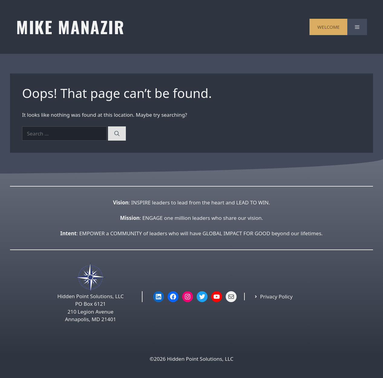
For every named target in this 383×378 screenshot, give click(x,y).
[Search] (117, 133)
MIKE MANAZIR (70, 26)
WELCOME (328, 27)
